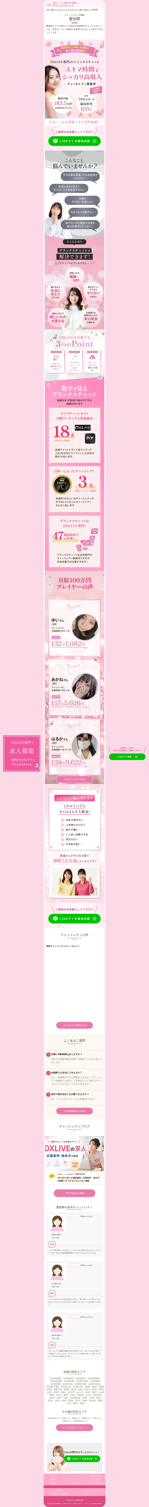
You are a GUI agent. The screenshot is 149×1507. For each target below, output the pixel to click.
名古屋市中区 (80, 1378)
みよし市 (79, 1392)
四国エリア (76, 1418)
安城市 (85, 1400)
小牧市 (57, 1400)
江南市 (66, 1398)
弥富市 (73, 1389)
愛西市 (56, 1392)
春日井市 (92, 1400)
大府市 (59, 1398)
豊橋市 (100, 1400)
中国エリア (66, 1418)
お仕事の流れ (95, 1476)
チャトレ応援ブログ (74, 1483)
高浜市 (87, 1389)
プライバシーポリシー (90, 1490)
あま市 (88, 1395)
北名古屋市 (97, 1395)
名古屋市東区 (68, 1378)
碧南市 (52, 1395)
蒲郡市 (66, 1395)
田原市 (101, 1389)
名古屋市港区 (95, 1381)
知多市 (72, 1395)
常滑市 (49, 1392)
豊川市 (78, 1400)
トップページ (54, 1476)
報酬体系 (53, 1479)
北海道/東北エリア (80, 1421)
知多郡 (94, 1386)
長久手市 (71, 1392)
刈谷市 (64, 1400)
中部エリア (97, 1418)
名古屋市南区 (69, 1381)
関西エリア (86, 1418)
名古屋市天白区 (94, 1384)
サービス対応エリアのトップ (74, 1428)
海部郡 (101, 1386)
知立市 (59, 1395)
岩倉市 (80, 1389)
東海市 (85, 1398)
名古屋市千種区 (53, 1386)
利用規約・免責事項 (59, 1494)
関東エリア (67, 1421)
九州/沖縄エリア (53, 1418)
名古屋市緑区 (75, 1398)
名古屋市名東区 (81, 1384)
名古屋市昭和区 (56, 1381)
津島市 (63, 1392)
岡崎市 (75, 1403)
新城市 (94, 1389)
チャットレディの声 (74, 1476)
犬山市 (101, 1392)
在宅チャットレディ (87, 1216)
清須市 (87, 1392)
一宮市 (68, 1403)
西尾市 (71, 1400)
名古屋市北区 (67, 1384)
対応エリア (74, 1479)
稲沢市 (50, 1400)
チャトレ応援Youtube (95, 1483)
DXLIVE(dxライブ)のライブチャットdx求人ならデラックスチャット (72, 1503)
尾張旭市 (80, 1395)
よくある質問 (95, 1479)
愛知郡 (66, 1389)
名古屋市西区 (55, 1384)
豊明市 (94, 1392)
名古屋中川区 (78, 1386)
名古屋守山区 (66, 1386)
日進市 (52, 1398)
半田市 (91, 1398)
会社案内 (59, 1490)
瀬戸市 (98, 1398)
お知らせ (53, 1483)
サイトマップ (90, 1494)
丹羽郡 (49, 1389)
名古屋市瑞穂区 (94, 1378)
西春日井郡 (58, 1389)
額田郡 (87, 1386)
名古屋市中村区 (82, 1381)
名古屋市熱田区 (55, 1378)
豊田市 (82, 1403)
